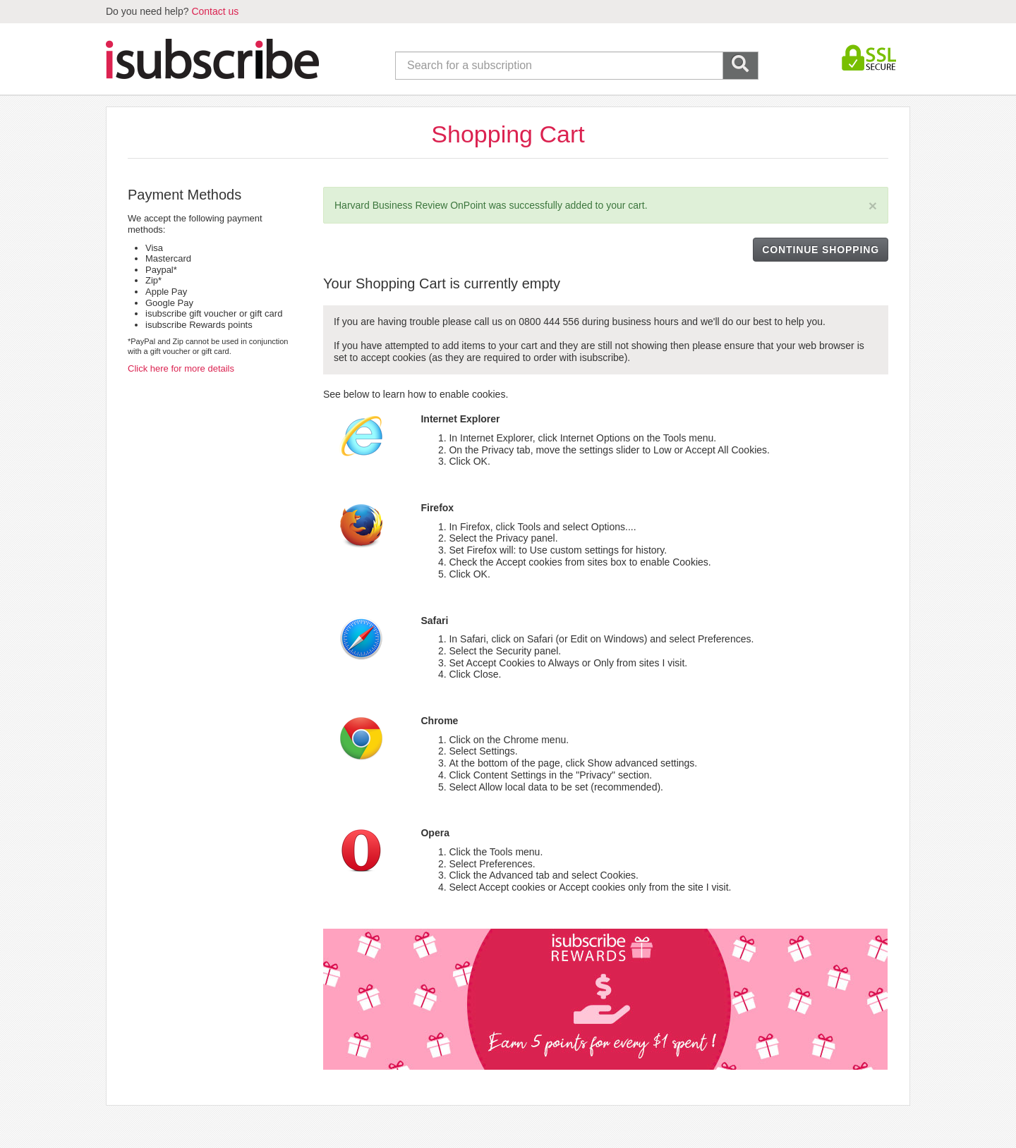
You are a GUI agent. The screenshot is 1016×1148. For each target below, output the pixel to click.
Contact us (214, 11)
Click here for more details (181, 368)
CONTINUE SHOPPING (820, 249)
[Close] (873, 205)
